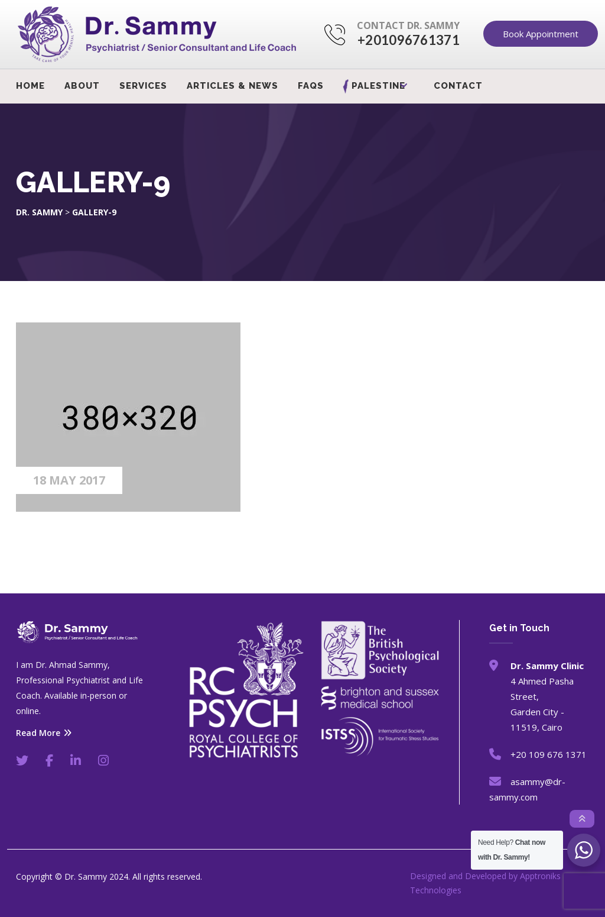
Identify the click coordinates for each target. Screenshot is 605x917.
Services (143, 85)
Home (30, 85)
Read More (43, 733)
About (82, 85)
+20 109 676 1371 (548, 754)
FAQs (311, 85)
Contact (458, 85)
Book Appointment (540, 34)
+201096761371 (408, 40)
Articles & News (232, 85)
